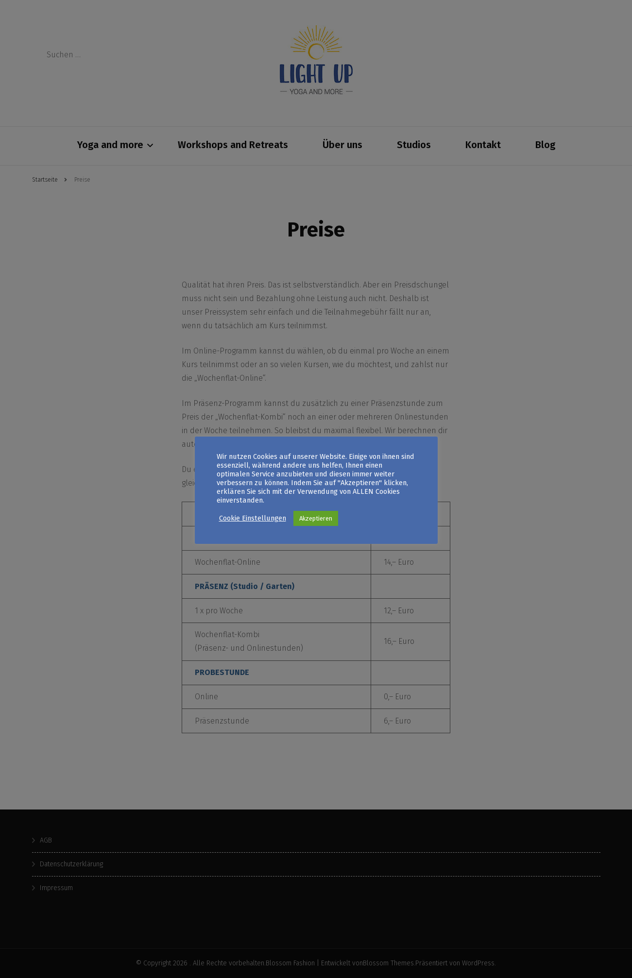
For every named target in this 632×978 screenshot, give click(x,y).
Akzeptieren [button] (315, 522)
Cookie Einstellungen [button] (252, 522)
